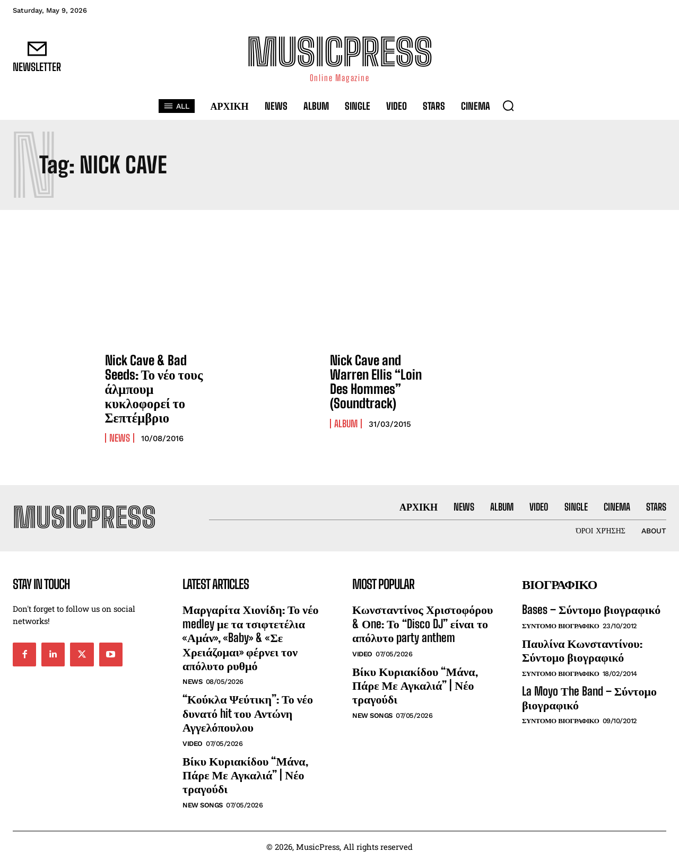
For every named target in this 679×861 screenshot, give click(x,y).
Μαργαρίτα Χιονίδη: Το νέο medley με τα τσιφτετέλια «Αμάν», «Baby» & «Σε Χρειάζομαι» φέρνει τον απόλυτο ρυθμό (250, 637)
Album (346, 422)
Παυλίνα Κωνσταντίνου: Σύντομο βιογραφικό (582, 650)
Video (192, 742)
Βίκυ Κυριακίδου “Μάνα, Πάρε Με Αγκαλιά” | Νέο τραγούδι (245, 774)
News (119, 436)
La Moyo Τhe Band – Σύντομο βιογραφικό (589, 697)
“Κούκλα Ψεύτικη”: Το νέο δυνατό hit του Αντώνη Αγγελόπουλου (247, 712)
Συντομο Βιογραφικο (560, 625)
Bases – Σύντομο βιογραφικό (591, 609)
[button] (508, 105)
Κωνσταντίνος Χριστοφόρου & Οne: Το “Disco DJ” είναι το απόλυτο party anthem (422, 623)
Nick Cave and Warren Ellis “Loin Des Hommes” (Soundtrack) (384, 381)
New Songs (202, 804)
